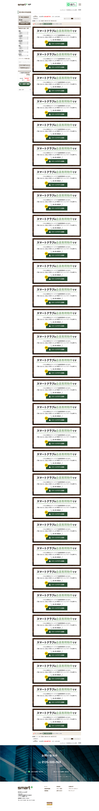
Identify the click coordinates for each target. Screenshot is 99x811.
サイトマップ (71, 790)
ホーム (45, 786)
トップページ (62, 9)
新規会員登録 (47, 788)
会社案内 (58, 786)
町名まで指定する (24, 21)
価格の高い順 (53, 20)
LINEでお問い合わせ (37, 772)
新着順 (42, 20)
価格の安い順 (47, 20)
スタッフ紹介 (59, 788)
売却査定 (46, 790)
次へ (79, 18)
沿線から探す (21, 89)
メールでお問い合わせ (62, 772)
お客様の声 (71, 786)
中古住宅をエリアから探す (71, 9)
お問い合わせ (59, 790)
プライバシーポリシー (73, 788)
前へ (65, 18)
